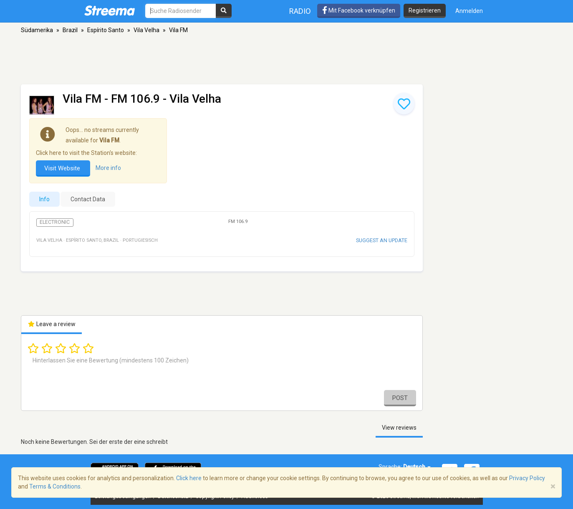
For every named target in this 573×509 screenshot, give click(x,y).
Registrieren (425, 10)
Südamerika (37, 30)
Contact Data (88, 199)
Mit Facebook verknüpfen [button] (358, 10)
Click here (189, 478)
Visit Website (63, 168)
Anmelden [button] (469, 11)
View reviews (399, 427)
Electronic (55, 222)
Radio (300, 11)
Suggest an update (381, 240)
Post (400, 398)
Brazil (70, 30)
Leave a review (52, 324)
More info (108, 168)
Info (44, 199)
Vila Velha (146, 30)
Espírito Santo (105, 30)
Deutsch (417, 466)
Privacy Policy (527, 478)
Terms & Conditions (55, 486)
